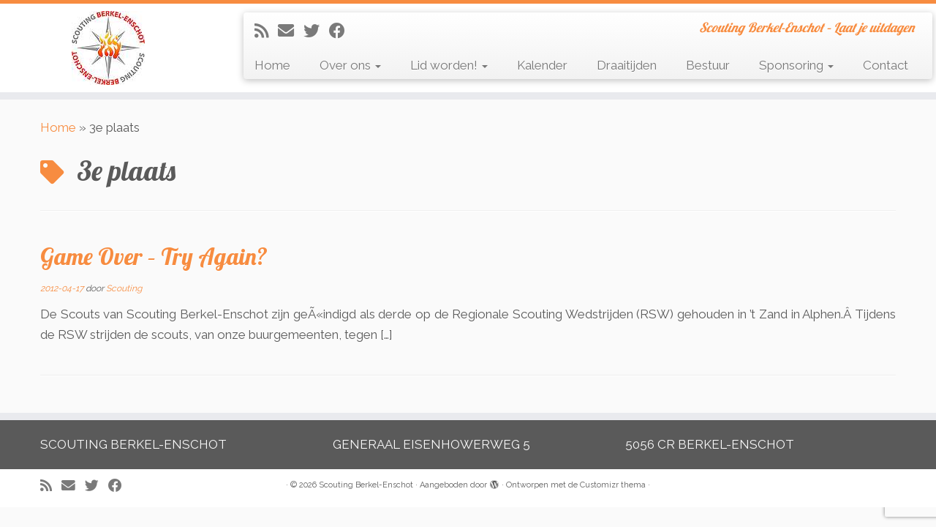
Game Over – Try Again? (154, 256)
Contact (885, 65)
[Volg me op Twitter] (316, 30)
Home (272, 65)
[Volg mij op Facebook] (342, 30)
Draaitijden (627, 65)
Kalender (542, 65)
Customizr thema (613, 485)
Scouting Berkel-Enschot (366, 485)
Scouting (124, 288)
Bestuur (708, 65)
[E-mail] (290, 30)
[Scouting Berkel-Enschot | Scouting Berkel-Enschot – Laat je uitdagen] (108, 48)
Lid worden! (449, 65)
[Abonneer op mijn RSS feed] (266, 30)
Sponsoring (796, 65)
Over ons (350, 65)
